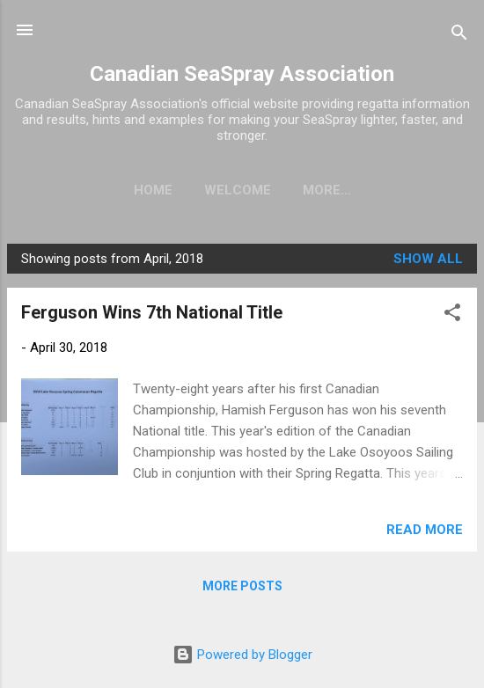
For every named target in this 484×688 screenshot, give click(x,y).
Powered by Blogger (242, 654)
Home (81, 190)
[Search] (459, 35)
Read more (424, 533)
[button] (452, 319)
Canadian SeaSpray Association (242, 74)
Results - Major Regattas (326, 190)
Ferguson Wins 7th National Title (151, 315)
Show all (428, 262)
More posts (242, 589)
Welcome (165, 190)
